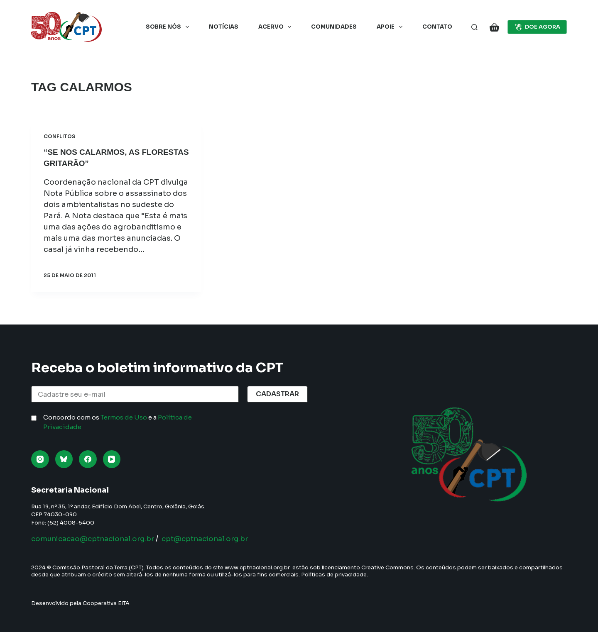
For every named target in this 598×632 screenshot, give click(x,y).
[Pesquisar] (474, 27)
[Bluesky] (64, 459)
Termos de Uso (123, 417)
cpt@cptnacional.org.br (216, 538)
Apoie (391, 27)
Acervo (276, 27)
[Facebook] (88, 459)
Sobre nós (169, 27)
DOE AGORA (537, 27)
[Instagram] (40, 459)
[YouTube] (112, 459)
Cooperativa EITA (106, 603)
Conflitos (59, 136)
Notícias (223, 26)
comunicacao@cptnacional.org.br (97, 538)
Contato (437, 26)
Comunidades (334, 26)
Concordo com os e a (117, 422)
